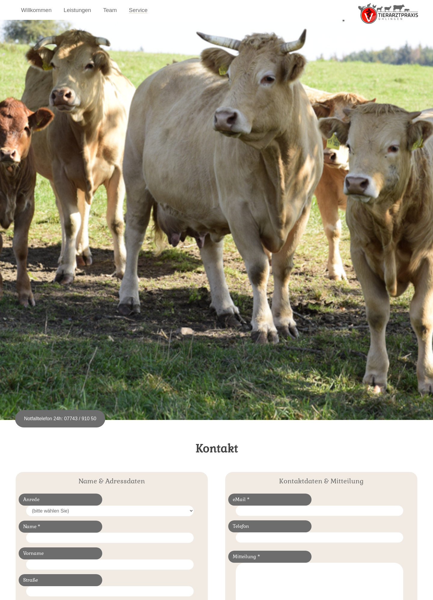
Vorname (33, 553)
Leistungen (77, 10)
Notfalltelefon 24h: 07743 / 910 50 (60, 418)
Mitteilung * (246, 556)
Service (138, 10)
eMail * (241, 499)
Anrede (31, 499)
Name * (31, 526)
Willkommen (36, 10)
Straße (30, 580)
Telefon (241, 526)
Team (110, 10)
